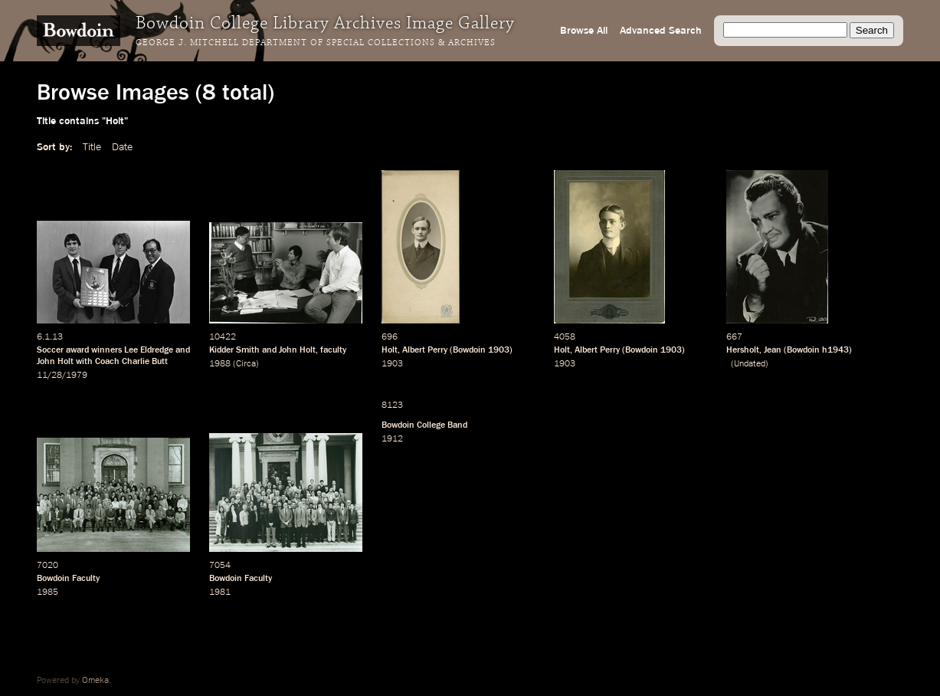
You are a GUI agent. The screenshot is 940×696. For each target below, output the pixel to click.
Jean (772, 350)
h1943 (835, 350)
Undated (749, 364)
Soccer (50, 350)
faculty (333, 350)
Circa (246, 364)
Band (457, 425)
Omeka (95, 680)
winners (106, 350)
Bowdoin (469, 350)
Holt (390, 350)
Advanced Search (661, 30)
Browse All (584, 30)
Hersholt (742, 350)
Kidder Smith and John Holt (262, 350)
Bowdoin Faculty (68, 578)
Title (92, 147)
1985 (47, 592)
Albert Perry (424, 350)
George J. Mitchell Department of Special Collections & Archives (316, 43)
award (77, 350)
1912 (392, 439)
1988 (220, 364)
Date (122, 147)
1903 (498, 350)
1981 (220, 592)
